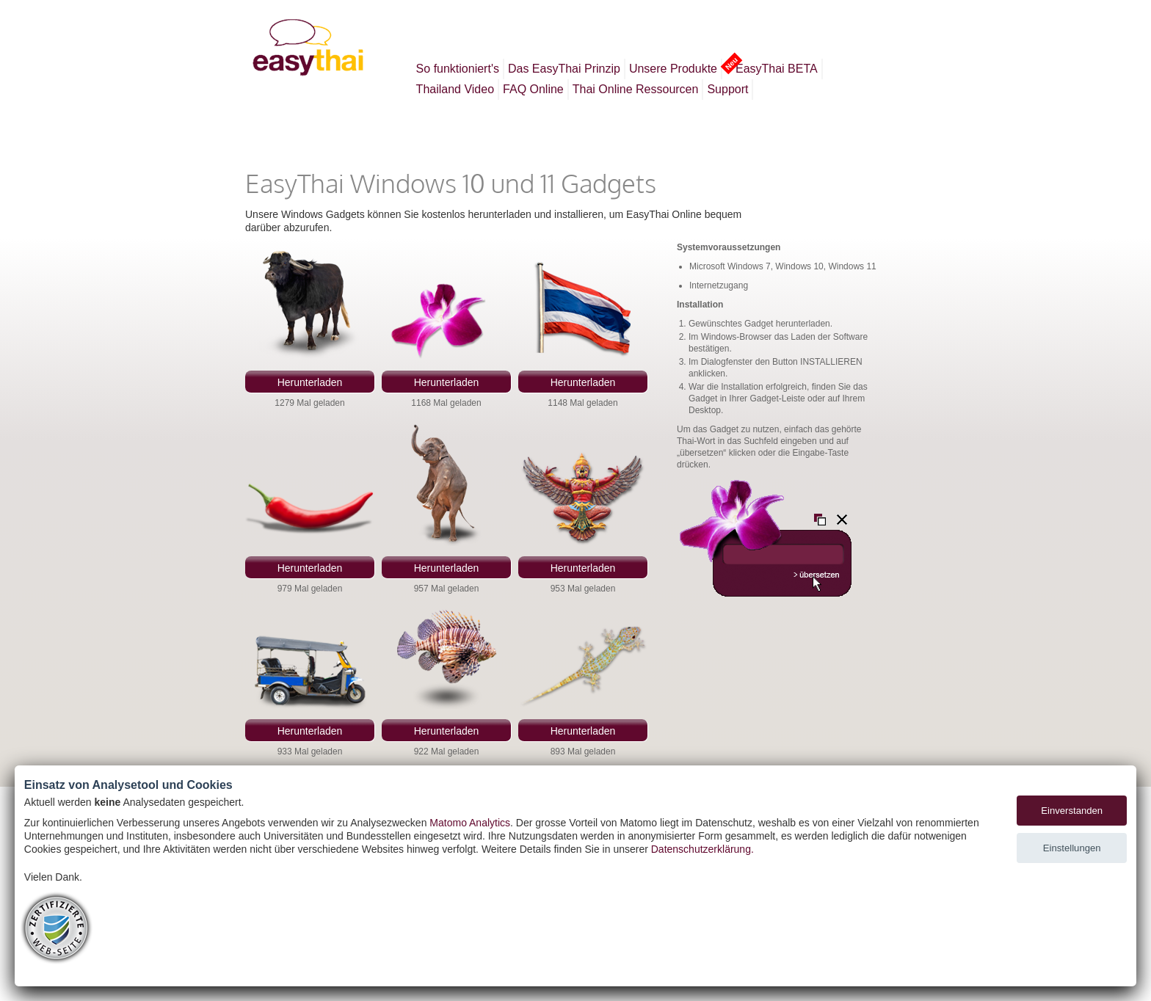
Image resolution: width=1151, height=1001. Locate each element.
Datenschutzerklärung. (702, 849)
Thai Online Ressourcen (636, 89)
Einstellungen (1072, 847)
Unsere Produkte (673, 68)
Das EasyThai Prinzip (564, 68)
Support (727, 89)
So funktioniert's (457, 68)
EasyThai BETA (775, 67)
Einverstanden (1072, 810)
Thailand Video (455, 89)
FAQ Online (533, 89)
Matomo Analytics (469, 823)
